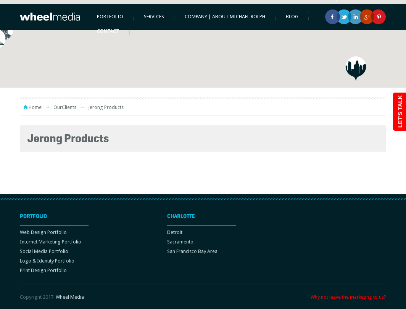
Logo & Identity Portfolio (47, 261)
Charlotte (181, 216)
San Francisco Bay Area (192, 251)
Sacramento (180, 242)
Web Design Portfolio (43, 232)
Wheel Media (70, 297)
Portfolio (110, 16)
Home (35, 107)
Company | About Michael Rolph (225, 16)
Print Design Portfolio (43, 270)
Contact (108, 31)
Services (154, 16)
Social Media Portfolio (44, 251)
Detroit (174, 232)
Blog (292, 16)
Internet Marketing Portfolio (50, 242)
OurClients (64, 107)
